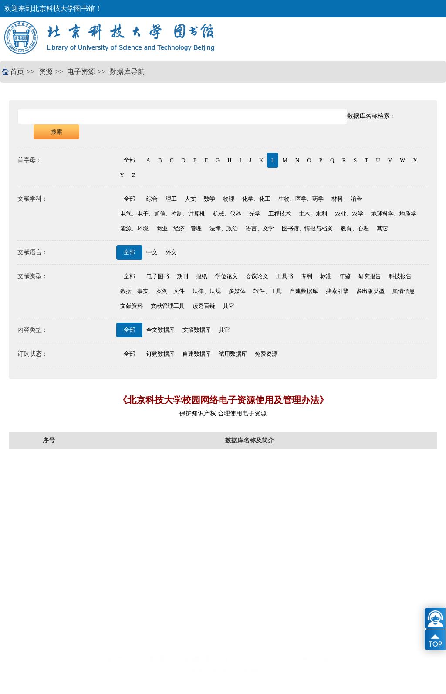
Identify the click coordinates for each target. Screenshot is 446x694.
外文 (171, 252)
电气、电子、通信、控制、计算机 (162, 213)
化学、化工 (256, 198)
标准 (325, 276)
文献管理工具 (168, 306)
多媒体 (237, 291)
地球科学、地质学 (393, 213)
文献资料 (131, 306)
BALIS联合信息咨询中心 (316, 659)
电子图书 (157, 276)
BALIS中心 (266, 659)
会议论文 (257, 276)
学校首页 (113, 659)
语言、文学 (260, 228)
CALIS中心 (231, 659)
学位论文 (226, 276)
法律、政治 (223, 228)
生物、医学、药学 (301, 198)
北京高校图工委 (191, 659)
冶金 (356, 198)
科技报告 (400, 276)
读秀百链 (204, 306)
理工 (171, 198)
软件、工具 (267, 291)
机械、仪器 (227, 213)
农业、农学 (349, 213)
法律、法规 (207, 291)
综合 (152, 198)
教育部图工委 (148, 659)
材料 (337, 198)
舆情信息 (403, 291)
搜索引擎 (337, 291)
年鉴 (345, 276)
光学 (254, 213)
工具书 (284, 276)
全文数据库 (160, 330)
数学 (209, 198)
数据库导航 (127, 71)
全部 (129, 160)
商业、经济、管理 (179, 228)
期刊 (182, 276)
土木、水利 (313, 213)
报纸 (201, 276)
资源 (46, 71)
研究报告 (369, 276)
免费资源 (266, 353)
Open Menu (426, 39)
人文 (190, 198)
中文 (152, 252)
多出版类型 (370, 291)
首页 (17, 71)
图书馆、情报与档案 (307, 228)
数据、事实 (134, 291)
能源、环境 (134, 228)
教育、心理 (355, 228)
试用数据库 (233, 353)
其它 (382, 228)
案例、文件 (170, 291)
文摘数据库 (196, 330)
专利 (306, 276)
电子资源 (81, 71)
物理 (228, 198)
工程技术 (279, 213)
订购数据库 (160, 353)
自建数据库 (304, 291)
